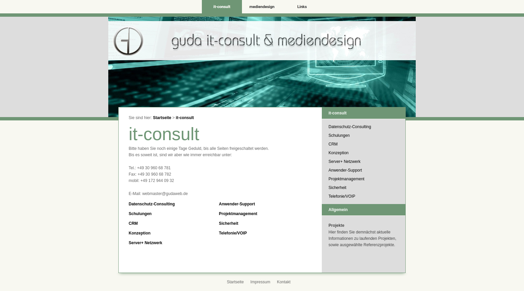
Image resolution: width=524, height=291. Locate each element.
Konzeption (139, 233)
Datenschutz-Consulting (152, 204)
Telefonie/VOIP (233, 233)
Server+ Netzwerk (145, 242)
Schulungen (140, 213)
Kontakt (284, 282)
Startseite (162, 117)
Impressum (260, 282)
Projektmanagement (238, 213)
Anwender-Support (237, 204)
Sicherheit (228, 223)
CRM (133, 223)
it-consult (185, 117)
